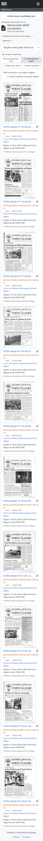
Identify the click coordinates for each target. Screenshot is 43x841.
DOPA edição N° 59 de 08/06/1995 (18, 426)
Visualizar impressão (11, 54)
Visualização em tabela (31, 60)
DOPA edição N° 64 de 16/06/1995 (18, 801)
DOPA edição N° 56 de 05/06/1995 (18, 201)
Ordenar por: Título (13, 66)
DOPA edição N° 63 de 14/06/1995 (18, 726)
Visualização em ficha (11, 60)
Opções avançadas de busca (18, 47)
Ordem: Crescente (32, 66)
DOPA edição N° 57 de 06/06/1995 (18, 276)
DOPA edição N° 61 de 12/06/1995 (18, 575)
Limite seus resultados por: (21, 16)
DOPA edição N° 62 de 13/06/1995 (18, 650)
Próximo (26, 837)
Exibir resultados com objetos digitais (23, 76)
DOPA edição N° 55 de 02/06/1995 (18, 127)
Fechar (23, 22)
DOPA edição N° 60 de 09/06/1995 (18, 501)
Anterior (16, 837)
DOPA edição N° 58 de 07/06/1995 (18, 351)
